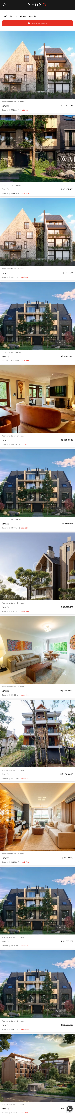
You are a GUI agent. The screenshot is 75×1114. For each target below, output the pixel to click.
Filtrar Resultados (37, 23)
